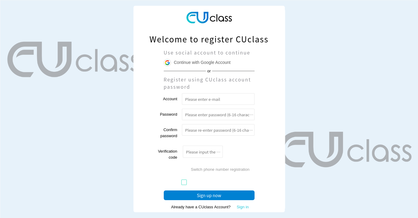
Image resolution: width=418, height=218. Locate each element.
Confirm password (168, 132)
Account (170, 99)
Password (168, 114)
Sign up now (209, 195)
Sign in (243, 207)
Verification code (167, 154)
